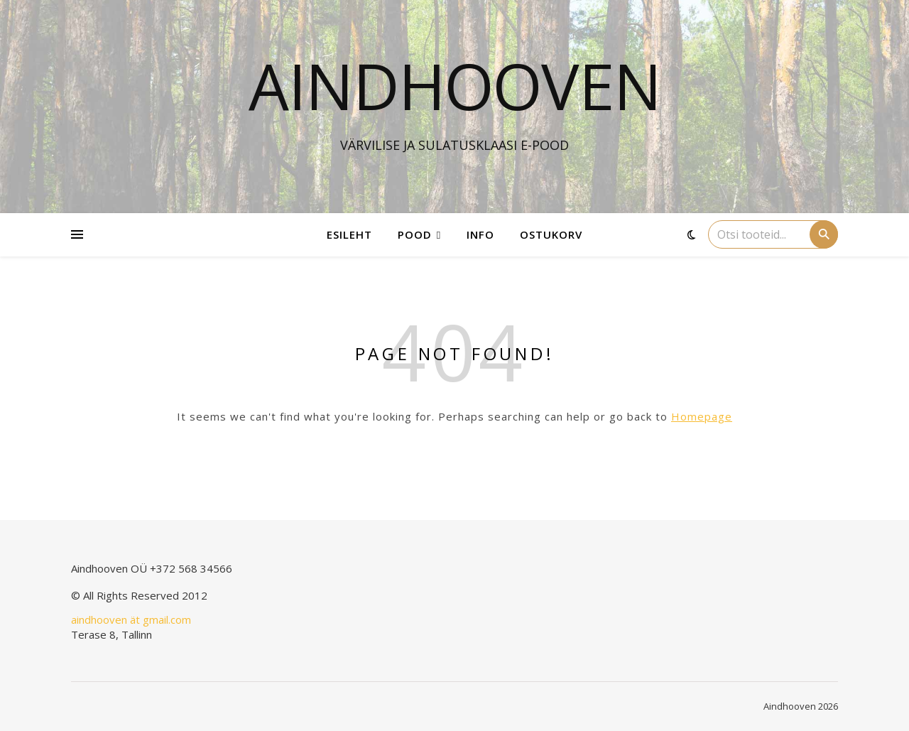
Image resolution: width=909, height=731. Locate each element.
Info (480, 234)
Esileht (349, 234)
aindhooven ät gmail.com (131, 619)
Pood (415, 234)
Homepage (701, 416)
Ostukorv (551, 234)
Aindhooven (455, 85)
